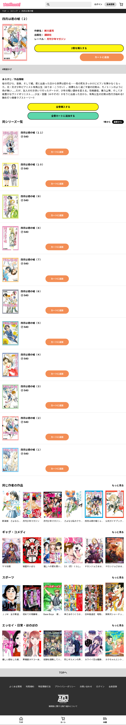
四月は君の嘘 (27, 11)
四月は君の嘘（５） (31, 322)
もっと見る (118, 485)
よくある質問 (15, 686)
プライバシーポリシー (65, 686)
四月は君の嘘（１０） (32, 164)
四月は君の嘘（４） (31, 354)
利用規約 (30, 686)
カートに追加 (102, 57)
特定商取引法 (44, 686)
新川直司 (49, 30)
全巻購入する (63, 106)
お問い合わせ (86, 686)
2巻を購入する (79, 48)
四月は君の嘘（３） (31, 386)
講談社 (48, 34)
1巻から (107, 122)
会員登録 (110, 4)
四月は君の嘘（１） (31, 449)
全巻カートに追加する (63, 115)
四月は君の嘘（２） (31, 418)
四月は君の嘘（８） (31, 227)
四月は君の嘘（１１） (32, 132)
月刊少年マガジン (56, 39)
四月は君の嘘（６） (31, 291)
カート (63, 722)
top (4, 11)
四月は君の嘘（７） (31, 259)
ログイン (98, 4)
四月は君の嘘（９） (31, 196)
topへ (63, 672)
